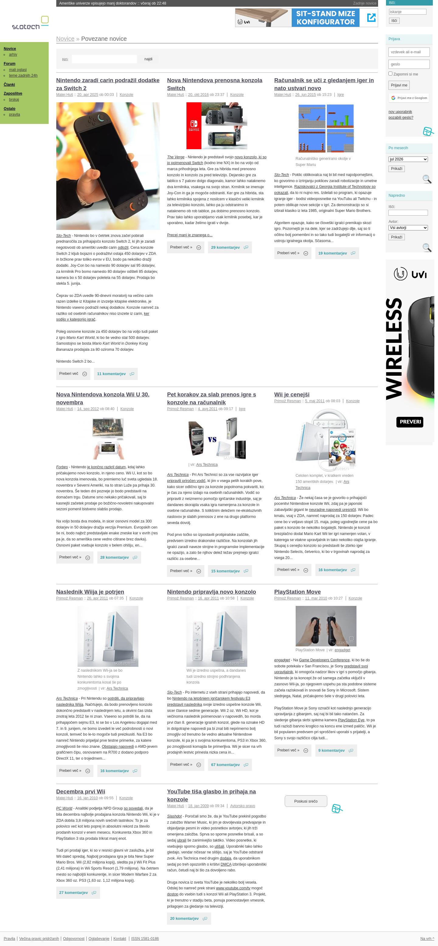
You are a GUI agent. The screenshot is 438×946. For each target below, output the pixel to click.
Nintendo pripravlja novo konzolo (211, 592)
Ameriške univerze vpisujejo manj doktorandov (112, 3)
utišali (219, 846)
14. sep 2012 (88, 409)
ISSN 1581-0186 (145, 939)
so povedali (133, 808)
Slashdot (174, 816)
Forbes (62, 467)
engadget (342, 650)
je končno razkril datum (106, 467)
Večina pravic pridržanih (39, 939)
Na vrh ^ (427, 939)
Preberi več (68, 373)
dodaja (225, 858)
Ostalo (9, 109)
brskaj (14, 99)
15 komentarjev (225, 571)
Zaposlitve (13, 93)
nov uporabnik (400, 112)
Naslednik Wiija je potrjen (90, 592)
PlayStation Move (297, 592)
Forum (9, 64)
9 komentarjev (331, 750)
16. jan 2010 (87, 798)
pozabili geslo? (400, 117)
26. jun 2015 (305, 95)
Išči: (65, 60)
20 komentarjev (184, 918)
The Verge (175, 157)
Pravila (9, 939)
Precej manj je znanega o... (189, 235)
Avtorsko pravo (242, 806)
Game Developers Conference (324, 660)
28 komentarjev (114, 557)
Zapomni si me (403, 74)
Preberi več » (181, 247)
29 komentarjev (225, 247)
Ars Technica (206, 464)
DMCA (226, 864)
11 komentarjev (111, 373)
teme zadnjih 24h (23, 75)
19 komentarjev (332, 253)
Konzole (127, 95)
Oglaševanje (99, 939)
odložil (123, 247)
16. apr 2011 (208, 598)
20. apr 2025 (87, 95)
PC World (64, 808)
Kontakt (119, 939)
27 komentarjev (73, 892)
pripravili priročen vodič (186, 481)
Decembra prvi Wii (80, 791)
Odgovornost (74, 939)
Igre (340, 95)
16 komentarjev (332, 570)
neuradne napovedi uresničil (332, 510)
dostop (172, 894)
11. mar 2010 (316, 598)
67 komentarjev (225, 764)
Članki (9, 85)
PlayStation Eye (351, 720)
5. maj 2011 (315, 401)
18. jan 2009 (198, 806)
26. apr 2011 (97, 598)
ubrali (181, 840)
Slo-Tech (63, 236)
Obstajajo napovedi (118, 746)
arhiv (13, 54)
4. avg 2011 (207, 409)
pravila (14, 114)
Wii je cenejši (292, 394)
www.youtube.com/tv (233, 888)
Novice (10, 49)
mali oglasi (18, 70)
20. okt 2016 (198, 95)
